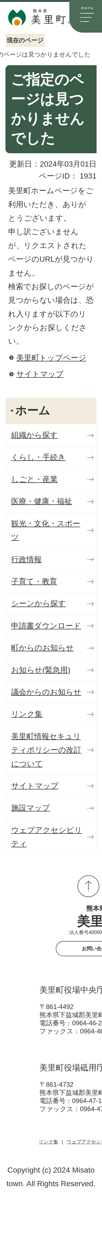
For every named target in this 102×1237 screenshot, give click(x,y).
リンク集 (48, 1141)
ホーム (32, 410)
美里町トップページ (51, 358)
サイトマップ (40, 374)
